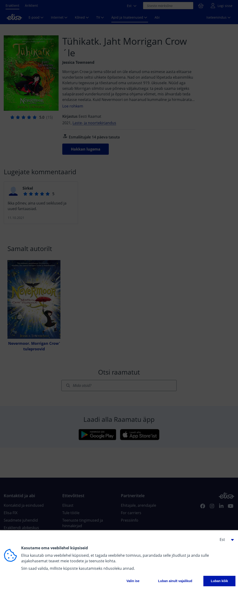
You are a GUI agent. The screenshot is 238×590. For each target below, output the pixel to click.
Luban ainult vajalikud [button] (175, 581)
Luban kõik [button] (219, 581)
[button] (225, 539)
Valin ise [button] (132, 581)
